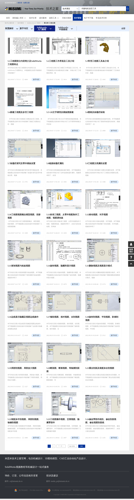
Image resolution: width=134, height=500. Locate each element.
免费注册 (26, 3)
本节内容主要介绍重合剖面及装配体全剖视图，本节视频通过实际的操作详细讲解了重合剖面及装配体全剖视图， (102, 377)
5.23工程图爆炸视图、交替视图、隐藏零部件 (62, 421)
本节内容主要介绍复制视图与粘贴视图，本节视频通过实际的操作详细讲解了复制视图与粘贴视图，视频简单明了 (25, 275)
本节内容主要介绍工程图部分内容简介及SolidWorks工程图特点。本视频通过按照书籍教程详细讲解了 (25, 70)
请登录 (20, 3)
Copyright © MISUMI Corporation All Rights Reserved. (70, 494)
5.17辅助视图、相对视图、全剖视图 (62, 317)
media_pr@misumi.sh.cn (60, 481)
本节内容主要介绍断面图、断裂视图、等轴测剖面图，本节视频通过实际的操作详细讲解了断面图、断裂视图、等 (63, 377)
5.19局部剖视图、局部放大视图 (22, 368)
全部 (123, 28)
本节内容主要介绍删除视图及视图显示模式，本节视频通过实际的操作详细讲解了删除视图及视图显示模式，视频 (102, 275)
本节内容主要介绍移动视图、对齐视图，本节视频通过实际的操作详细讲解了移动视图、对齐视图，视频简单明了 (102, 223)
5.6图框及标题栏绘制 (95, 112)
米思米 (24, 8)
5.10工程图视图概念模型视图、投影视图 (24, 216)
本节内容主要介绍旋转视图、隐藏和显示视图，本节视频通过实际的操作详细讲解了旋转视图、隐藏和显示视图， (63, 275)
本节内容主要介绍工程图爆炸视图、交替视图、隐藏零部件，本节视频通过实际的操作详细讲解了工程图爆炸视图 (63, 428)
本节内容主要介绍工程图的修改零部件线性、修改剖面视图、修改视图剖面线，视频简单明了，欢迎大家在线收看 (102, 428)
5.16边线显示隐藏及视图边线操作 (23, 317)
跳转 (81, 446)
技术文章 (33, 18)
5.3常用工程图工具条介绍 (97, 61)
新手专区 (27, 28)
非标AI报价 (66, 18)
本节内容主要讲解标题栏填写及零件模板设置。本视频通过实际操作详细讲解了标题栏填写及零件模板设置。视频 (25, 172)
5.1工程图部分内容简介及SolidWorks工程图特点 (25, 62)
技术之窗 (52, 8)
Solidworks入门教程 (34, 23)
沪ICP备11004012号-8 (36, 490)
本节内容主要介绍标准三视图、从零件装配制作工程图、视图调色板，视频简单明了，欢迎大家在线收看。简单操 (63, 223)
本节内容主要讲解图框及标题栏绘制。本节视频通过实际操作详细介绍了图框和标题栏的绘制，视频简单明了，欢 (102, 121)
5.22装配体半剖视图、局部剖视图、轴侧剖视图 (24, 421)
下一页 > (61, 446)
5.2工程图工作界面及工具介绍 (60, 61)
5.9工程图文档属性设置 (96, 163)
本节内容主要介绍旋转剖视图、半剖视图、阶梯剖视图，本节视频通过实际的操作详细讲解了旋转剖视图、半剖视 (102, 326)
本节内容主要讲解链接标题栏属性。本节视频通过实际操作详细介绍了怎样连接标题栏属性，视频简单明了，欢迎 (63, 172)
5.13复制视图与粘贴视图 (19, 266)
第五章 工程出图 (49, 23)
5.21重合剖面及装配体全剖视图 (99, 368)
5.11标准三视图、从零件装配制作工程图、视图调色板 (62, 216)
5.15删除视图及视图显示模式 (98, 266)
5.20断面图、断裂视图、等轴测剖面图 (62, 369)
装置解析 (12, 28)
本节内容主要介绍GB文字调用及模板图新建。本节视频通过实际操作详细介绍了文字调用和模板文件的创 (63, 121)
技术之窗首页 (9, 23)
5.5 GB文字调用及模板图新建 (60, 112)
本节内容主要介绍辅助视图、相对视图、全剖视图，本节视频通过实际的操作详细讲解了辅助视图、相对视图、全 (62, 326)
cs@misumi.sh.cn (15, 481)
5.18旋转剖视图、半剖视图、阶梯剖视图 (101, 318)
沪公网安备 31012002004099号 (61, 490)
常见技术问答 (101, 18)
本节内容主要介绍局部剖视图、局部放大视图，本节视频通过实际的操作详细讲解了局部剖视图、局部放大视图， (25, 377)
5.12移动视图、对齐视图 (96, 214)
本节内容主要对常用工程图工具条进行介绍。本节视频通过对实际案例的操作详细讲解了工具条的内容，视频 (102, 70)
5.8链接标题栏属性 (55, 163)
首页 (8, 18)
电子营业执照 (23, 490)
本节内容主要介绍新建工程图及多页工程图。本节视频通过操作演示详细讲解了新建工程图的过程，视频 (25, 121)
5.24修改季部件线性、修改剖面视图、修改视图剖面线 (100, 421)
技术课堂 (77, 18)
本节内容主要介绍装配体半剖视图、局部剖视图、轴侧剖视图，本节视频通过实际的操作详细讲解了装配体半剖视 (25, 428)
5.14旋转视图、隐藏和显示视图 (60, 266)
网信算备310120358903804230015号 (108, 490)
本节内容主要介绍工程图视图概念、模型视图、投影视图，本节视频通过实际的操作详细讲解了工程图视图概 (25, 223)
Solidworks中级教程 (66, 28)
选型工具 (52, 18)
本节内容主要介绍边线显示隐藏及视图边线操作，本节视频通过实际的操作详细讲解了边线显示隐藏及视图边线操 (25, 326)
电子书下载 (88, 18)
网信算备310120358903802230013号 (84, 490)
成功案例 (42, 18)
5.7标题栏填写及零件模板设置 (21, 163)
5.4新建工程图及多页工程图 (20, 112)
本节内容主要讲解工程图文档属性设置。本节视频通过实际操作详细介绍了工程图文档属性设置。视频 (102, 172)
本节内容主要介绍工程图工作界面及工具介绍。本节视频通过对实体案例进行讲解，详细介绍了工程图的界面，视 (63, 70)
